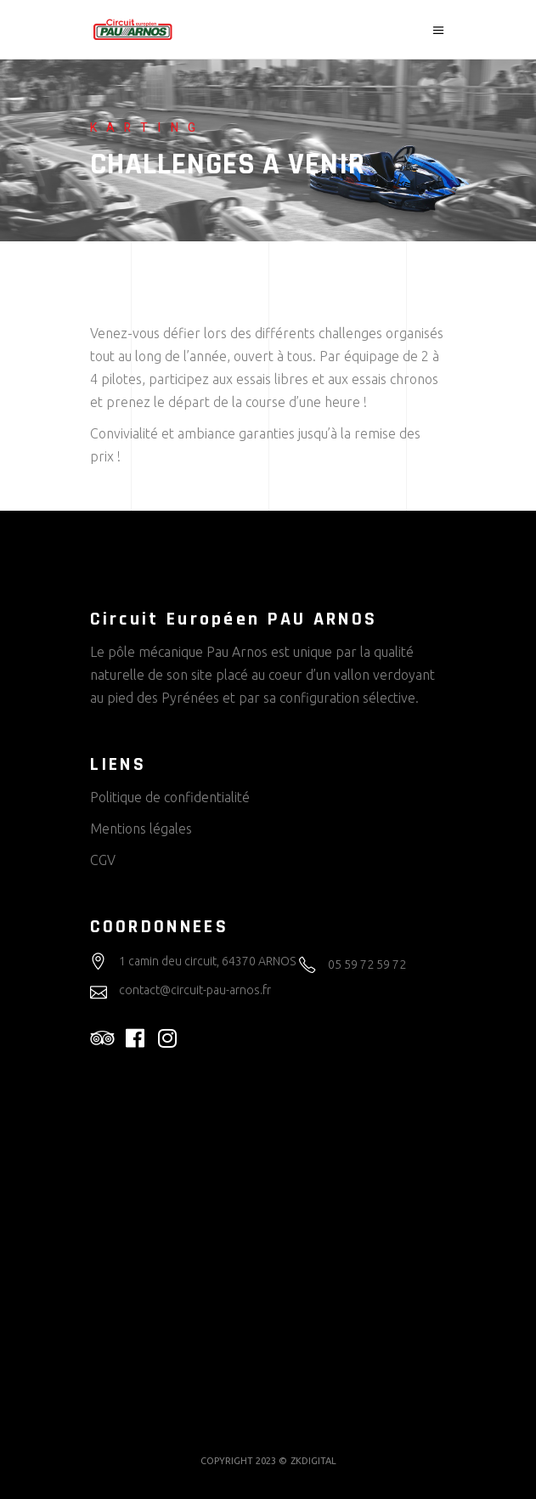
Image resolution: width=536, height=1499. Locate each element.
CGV (103, 860)
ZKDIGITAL (313, 1461)
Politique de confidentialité (170, 797)
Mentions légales (141, 828)
